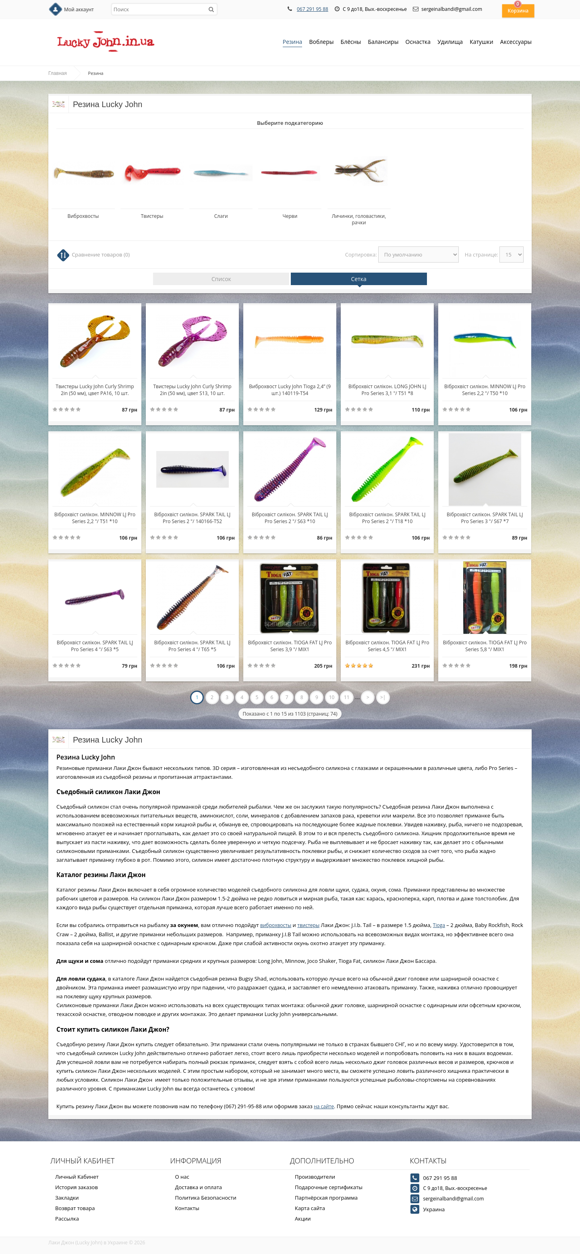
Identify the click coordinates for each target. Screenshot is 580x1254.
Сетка (358, 279)
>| (382, 697)
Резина (292, 42)
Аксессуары (516, 42)
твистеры (308, 925)
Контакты (187, 1208)
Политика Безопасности (205, 1197)
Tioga (439, 925)
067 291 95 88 (312, 9)
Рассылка (67, 1218)
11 (347, 697)
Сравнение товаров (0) (101, 254)
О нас (182, 1176)
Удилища (450, 42)
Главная (57, 73)
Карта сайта (310, 1208)
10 (332, 697)
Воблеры (321, 42)
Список (221, 279)
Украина (434, 1209)
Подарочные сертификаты (328, 1187)
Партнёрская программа (326, 1197)
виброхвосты (275, 925)
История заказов (76, 1187)
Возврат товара (75, 1208)
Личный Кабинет (77, 1176)
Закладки (67, 1197)
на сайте (324, 1106)
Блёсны (351, 42)
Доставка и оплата (198, 1187)
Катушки (481, 42)
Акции (303, 1218)
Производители (315, 1176)
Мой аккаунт (79, 9)
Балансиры (383, 42)
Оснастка (418, 42)
